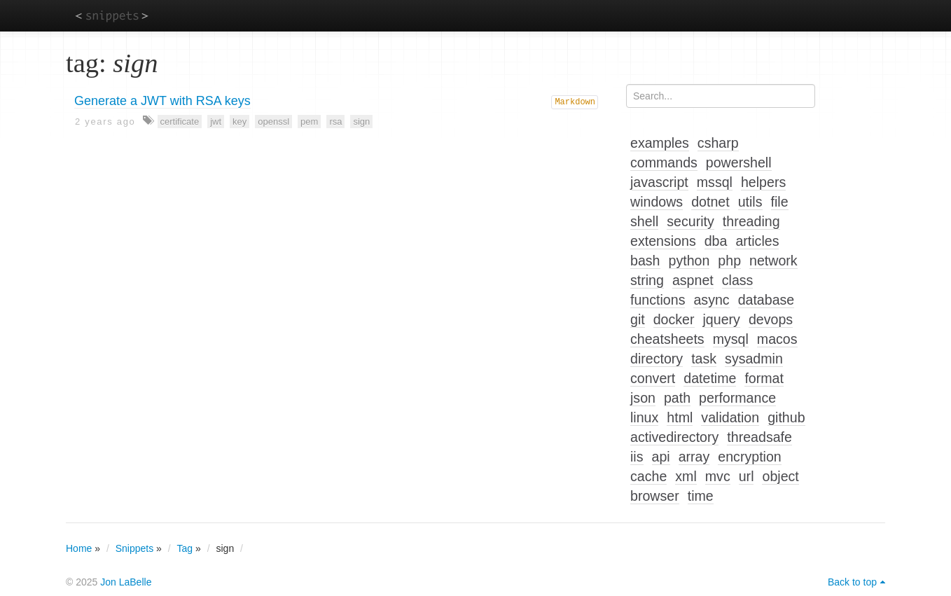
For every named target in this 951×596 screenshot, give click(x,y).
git (637, 319)
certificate (180, 121)
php (729, 260)
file (780, 201)
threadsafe (759, 437)
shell (644, 221)
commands (663, 162)
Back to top (852, 582)
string (647, 280)
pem (309, 121)
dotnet (710, 201)
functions (657, 299)
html (680, 417)
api (661, 456)
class (738, 280)
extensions (663, 241)
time (701, 496)
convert (652, 378)
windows (656, 201)
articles (757, 241)
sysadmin (754, 358)
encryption (749, 456)
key (239, 121)
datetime (709, 378)
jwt (215, 121)
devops (771, 319)
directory (656, 358)
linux (644, 417)
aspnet (693, 280)
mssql (715, 182)
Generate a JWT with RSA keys (162, 101)
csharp (718, 143)
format (764, 378)
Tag (185, 548)
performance (737, 398)
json (642, 398)
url (746, 476)
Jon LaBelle (125, 582)
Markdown (575, 102)
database (766, 299)
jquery (721, 319)
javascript (659, 182)
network (773, 260)
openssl (273, 121)
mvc (717, 476)
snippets (112, 15)
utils (750, 201)
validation (730, 417)
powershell (739, 162)
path (677, 398)
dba (716, 241)
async (711, 299)
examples (659, 143)
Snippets (134, 548)
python (689, 260)
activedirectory (674, 437)
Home (79, 548)
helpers (763, 182)
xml (685, 476)
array (694, 456)
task (703, 358)
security (690, 221)
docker (674, 319)
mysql (731, 339)
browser (654, 496)
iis (637, 456)
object (780, 476)
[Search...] (720, 96)
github (786, 417)
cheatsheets (667, 339)
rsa (335, 121)
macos (777, 339)
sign (361, 121)
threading (751, 221)
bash (645, 260)
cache (648, 476)
